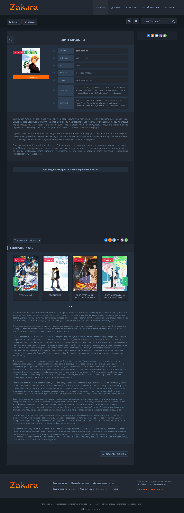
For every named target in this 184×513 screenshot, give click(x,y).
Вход (14, 22)
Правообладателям (80, 483)
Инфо (35, 240)
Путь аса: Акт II (26, 295)
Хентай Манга (150, 7)
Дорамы (115, 7)
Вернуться (20, 240)
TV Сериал (18, 52)
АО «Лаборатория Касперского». (151, 484)
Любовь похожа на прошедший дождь (114, 296)
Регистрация (30, 22)
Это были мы (55, 295)
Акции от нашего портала (92, 489)
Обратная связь (60, 483)
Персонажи (113, 489)
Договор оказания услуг (104, 483)
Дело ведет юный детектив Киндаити (85, 296)
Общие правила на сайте (64, 489)
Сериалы (131, 7)
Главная (100, 7)
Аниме (169, 7)
